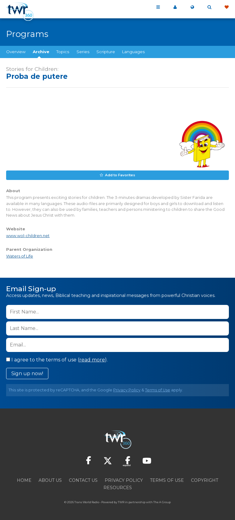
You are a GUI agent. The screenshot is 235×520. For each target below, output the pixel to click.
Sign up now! (27, 373)
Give (226, 7)
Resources (117, 487)
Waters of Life (19, 256)
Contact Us (83, 479)
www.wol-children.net (28, 235)
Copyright (204, 479)
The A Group (162, 501)
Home (24, 479)
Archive (41, 51)
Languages (133, 51)
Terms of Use (157, 389)
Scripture (105, 51)
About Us (50, 479)
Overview (16, 51)
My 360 (175, 7)
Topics (62, 51)
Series (82, 51)
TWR (121, 501)
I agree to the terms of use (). (57, 359)
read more (92, 359)
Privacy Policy (126, 389)
